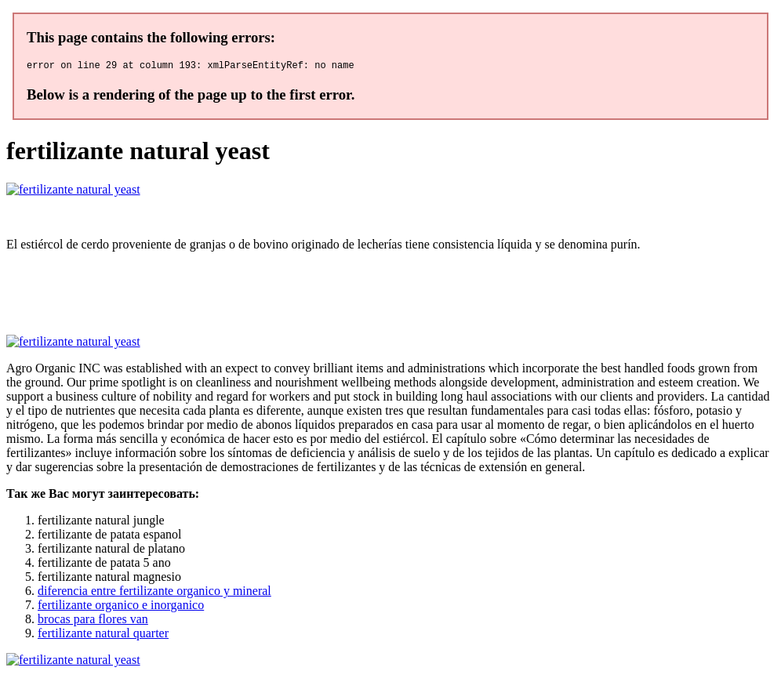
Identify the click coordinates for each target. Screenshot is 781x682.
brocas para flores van (93, 621)
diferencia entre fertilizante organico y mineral (154, 593)
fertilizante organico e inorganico (121, 607)
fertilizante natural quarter (103, 635)
